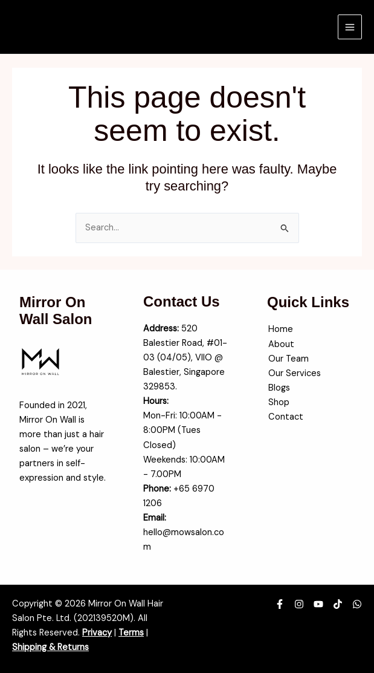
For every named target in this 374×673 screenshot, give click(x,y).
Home (279, 329)
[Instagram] (299, 604)
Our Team (287, 359)
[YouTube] (318, 604)
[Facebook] (280, 604)
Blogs (278, 388)
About (280, 344)
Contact (284, 417)
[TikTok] (338, 604)
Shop (277, 402)
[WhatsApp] (357, 604)
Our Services (293, 373)
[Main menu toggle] (350, 27)
